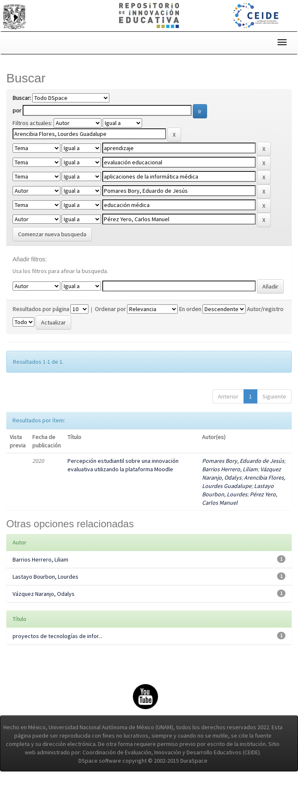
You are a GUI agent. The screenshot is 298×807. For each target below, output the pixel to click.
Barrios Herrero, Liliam (230, 497)
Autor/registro (265, 336)
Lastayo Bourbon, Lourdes (45, 604)
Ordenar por (110, 336)
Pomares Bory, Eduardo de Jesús (243, 488)
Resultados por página (41, 336)
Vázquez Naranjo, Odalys (44, 621)
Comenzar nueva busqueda (52, 252)
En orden (190, 336)
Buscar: (22, 98)
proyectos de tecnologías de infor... (57, 663)
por (17, 110)
